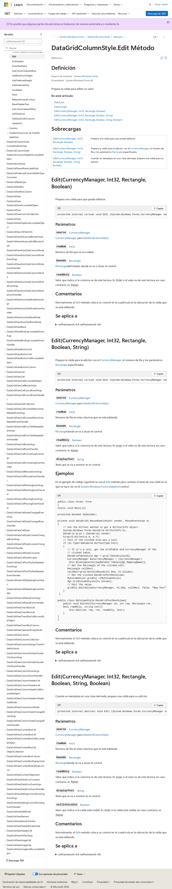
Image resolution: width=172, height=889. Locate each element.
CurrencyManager (139, 148)
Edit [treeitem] (14, 56)
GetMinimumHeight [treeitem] (22, 75)
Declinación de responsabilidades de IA (23, 881)
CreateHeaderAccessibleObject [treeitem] (28, 51)
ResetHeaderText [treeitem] (20, 104)
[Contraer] (41, 34)
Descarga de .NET (157, 13)
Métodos (118, 36)
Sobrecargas (60, 106)
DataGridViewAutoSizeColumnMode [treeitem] (25, 250)
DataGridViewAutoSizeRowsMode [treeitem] (24, 322)
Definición (59, 102)
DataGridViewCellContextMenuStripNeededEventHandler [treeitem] (25, 419)
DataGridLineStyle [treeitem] (16, 163)
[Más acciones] (164, 37)
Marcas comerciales (34, 886)
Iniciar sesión (161, 4)
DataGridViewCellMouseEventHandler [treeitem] (26, 478)
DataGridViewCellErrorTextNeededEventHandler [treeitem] (25, 437)
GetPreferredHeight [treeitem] (22, 80)
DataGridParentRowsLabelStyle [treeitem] (22, 168)
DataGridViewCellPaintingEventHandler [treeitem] (26, 492)
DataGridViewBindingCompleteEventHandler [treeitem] (25, 342)
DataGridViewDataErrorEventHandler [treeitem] (26, 789)
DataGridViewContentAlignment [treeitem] (23, 774)
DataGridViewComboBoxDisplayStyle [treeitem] (26, 761)
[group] (111, 214)
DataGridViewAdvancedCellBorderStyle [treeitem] (25, 243)
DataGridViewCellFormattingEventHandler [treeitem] (26, 464)
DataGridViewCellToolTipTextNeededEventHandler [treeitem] (25, 573)
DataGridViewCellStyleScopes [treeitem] (22, 557)
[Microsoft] (6, 4)
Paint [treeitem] (14, 94)
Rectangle (117, 151)
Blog (73, 881)
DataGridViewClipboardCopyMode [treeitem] (24, 629)
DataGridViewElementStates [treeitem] (21, 821)
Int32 (72, 246)
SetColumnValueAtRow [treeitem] (24, 109)
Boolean (77, 274)
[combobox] (23, 41)
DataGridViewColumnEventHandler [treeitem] (25, 675)
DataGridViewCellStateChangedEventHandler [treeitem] (25, 523)
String (80, 459)
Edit (78, 302)
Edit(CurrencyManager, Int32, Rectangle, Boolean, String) (83, 115)
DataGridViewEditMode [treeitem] (19, 811)
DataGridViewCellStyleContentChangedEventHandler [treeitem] (26, 546)
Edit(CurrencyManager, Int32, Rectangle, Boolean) (79, 111)
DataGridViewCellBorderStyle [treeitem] (21, 385)
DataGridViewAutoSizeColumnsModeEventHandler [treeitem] (25, 292)
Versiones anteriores (57, 881)
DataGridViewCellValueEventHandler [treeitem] (25, 602)
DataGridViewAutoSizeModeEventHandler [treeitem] (26, 310)
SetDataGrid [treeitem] (18, 113)
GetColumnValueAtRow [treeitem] (24, 70)
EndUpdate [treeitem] (18, 61)
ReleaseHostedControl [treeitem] (23, 99)
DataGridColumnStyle (99, 36)
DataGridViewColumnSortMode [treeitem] (23, 707)
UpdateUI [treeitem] (17, 123)
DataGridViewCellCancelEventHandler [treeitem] (25, 397)
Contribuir (87, 881)
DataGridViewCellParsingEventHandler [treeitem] (25, 505)
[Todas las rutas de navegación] (54, 37)
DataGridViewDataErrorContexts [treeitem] (23, 779)
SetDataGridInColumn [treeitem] (23, 118)
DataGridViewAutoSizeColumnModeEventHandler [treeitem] (25, 266)
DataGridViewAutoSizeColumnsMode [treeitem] (25, 275)
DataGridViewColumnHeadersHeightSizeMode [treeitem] (25, 700)
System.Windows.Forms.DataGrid (100, 486)
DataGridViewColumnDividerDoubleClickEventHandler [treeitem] (25, 664)
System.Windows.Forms (72, 36)
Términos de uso (11, 886)
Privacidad (102, 881)
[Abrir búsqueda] (150, 5)
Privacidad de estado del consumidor (133, 881)
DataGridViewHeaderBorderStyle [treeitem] (23, 826)
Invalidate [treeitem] (17, 89)
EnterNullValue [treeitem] (19, 66)
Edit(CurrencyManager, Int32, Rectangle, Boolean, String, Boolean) (88, 119)
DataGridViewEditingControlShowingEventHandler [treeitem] (26, 804)
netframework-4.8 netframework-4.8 (79, 324)
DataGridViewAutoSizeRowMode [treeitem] (23, 317)
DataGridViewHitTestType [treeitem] (20, 835)
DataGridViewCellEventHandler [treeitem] (22, 449)
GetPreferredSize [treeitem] (20, 85)
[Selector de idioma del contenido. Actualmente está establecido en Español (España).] (15, 874)
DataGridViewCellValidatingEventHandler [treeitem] (26, 591)
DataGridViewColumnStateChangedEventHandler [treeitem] (26, 722)
